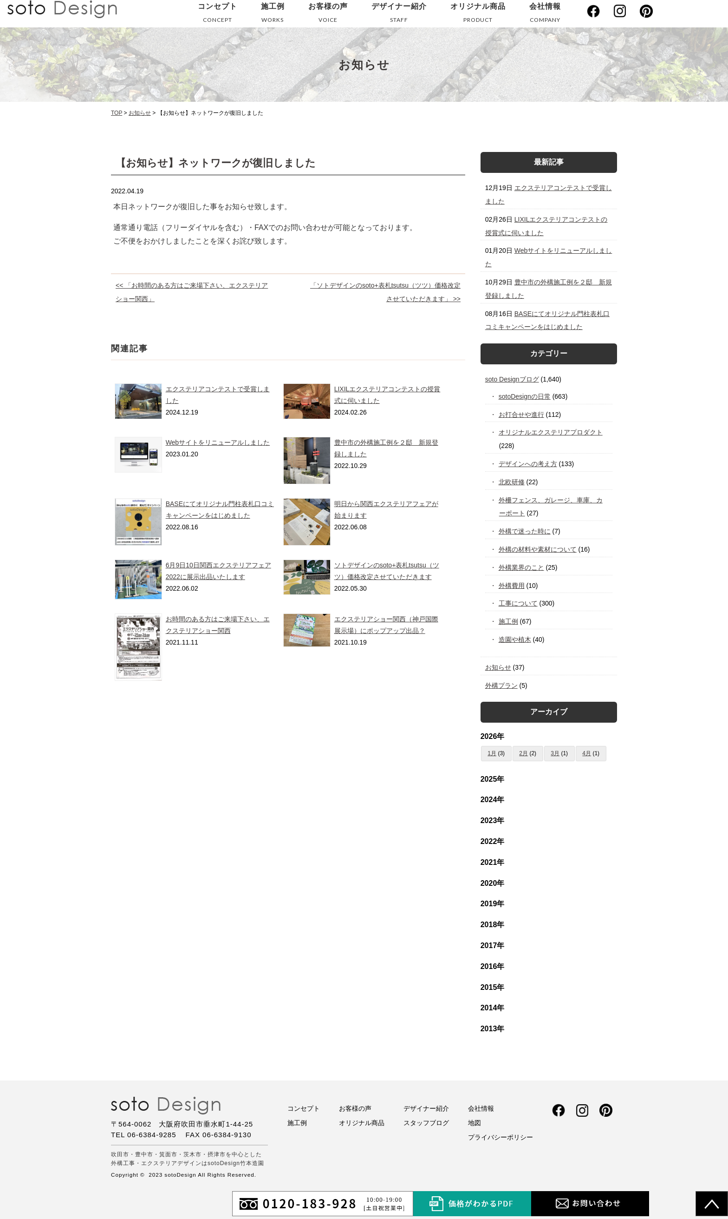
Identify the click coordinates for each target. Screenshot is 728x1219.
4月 (586, 753)
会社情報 (545, 14)
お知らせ (498, 667)
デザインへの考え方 (528, 464)
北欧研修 (512, 482)
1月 (492, 753)
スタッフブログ (426, 1123)
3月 (555, 753)
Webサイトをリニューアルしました (218, 442)
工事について (518, 603)
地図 (474, 1123)
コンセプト (217, 14)
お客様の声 (328, 14)
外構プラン (501, 685)
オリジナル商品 (478, 14)
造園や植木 (515, 639)
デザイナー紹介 (399, 14)
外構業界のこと (521, 567)
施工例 (273, 14)
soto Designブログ (512, 379)
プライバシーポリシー (500, 1137)
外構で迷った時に (525, 531)
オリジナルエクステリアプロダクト (551, 432)
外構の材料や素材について (538, 549)
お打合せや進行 (521, 414)
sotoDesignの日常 (525, 396)
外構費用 (512, 585)
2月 (523, 753)
